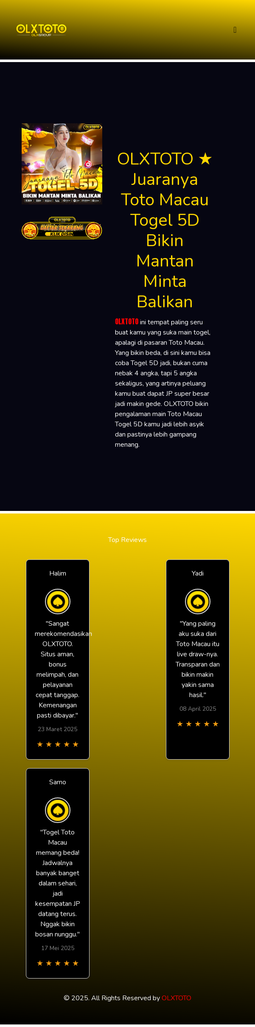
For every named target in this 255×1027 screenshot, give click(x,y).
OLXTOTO (126, 321)
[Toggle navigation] (235, 30)
